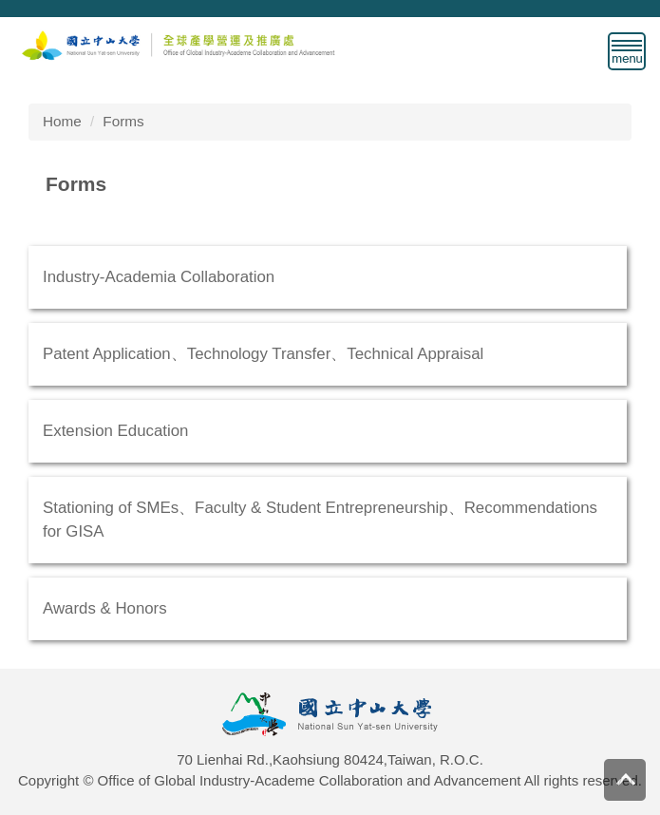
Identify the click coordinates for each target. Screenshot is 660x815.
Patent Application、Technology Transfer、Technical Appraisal (263, 354)
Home (62, 121)
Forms (123, 121)
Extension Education (115, 431)
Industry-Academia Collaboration (158, 277)
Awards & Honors (105, 608)
